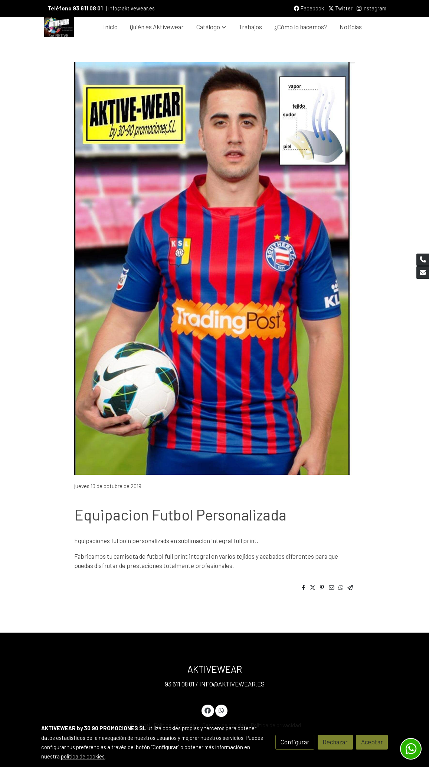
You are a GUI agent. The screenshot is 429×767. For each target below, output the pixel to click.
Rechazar (335, 741)
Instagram (371, 8)
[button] (211, 27)
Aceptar (372, 741)
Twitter (340, 8)
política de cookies (83, 756)
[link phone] (422, 260)
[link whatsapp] (221, 710)
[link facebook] (208, 710)
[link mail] (422, 272)
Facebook (309, 8)
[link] (59, 27)
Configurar (295, 741)
